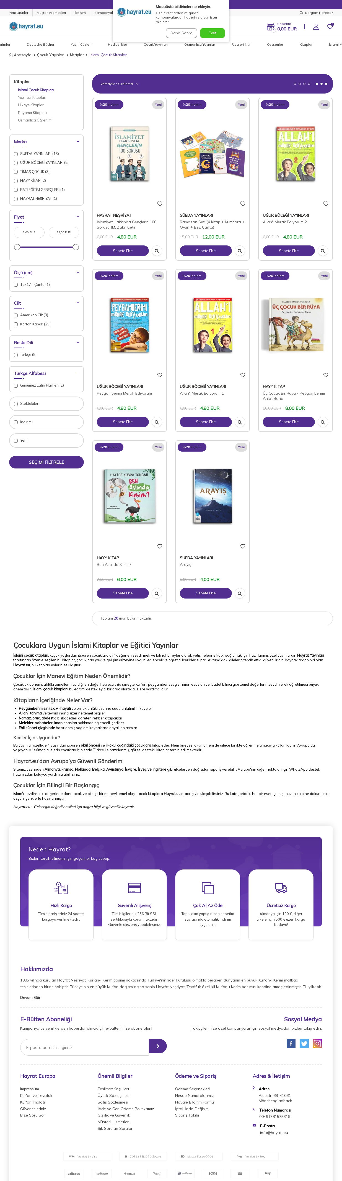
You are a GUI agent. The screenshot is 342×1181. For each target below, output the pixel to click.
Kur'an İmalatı (32, 1105)
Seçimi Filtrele (46, 462)
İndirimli (23, 422)
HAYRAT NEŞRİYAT (114, 215)
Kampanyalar (105, 13)
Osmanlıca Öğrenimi (35, 120)
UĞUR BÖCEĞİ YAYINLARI (286, 215)
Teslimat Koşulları (113, 1092)
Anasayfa (20, 54)
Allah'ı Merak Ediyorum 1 (202, 393)
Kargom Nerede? (316, 13)
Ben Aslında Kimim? (114, 564)
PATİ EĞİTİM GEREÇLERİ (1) (39, 189)
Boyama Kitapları (32, 112)
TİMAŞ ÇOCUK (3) (32, 171)
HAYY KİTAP (274, 386)
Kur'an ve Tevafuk (36, 1099)
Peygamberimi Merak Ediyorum (124, 393)
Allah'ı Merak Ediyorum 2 (285, 221)
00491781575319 (274, 1120)
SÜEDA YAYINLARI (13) (36, 153)
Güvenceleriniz (33, 1112)
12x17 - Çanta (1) (32, 284)
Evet (212, 32)
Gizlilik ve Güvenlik (114, 1119)
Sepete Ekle (122, 250)
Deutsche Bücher (40, 44)
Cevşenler (275, 44)
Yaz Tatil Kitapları (32, 97)
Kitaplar (306, 44)
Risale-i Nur (241, 44)
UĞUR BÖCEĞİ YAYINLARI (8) (41, 162)
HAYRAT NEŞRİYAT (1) (35, 198)
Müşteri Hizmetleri (51, 13)
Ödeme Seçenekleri (192, 1092)
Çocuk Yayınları (156, 44)
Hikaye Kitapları (31, 105)
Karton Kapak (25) (32, 324)
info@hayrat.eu (274, 1136)
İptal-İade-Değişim (192, 1112)
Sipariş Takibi (187, 1119)
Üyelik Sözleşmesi (113, 1099)
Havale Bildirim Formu (194, 1105)
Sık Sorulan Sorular (115, 1132)
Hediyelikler (117, 44)
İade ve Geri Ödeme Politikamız (126, 1112)
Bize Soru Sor (32, 1119)
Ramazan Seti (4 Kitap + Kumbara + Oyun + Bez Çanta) (212, 224)
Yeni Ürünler (18, 13)
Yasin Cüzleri (81, 44)
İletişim (80, 13)
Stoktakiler (26, 403)
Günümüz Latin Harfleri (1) (39, 385)
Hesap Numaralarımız (194, 1099)
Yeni (20, 440)
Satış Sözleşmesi (113, 1105)
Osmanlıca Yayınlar (199, 44)
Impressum (29, 1092)
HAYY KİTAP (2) (30, 180)
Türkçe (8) (25, 354)
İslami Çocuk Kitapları (36, 90)
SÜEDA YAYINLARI (196, 215)
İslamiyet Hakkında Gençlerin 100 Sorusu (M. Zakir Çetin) (126, 224)
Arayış (185, 564)
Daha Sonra (180, 32)
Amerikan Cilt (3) (31, 315)
